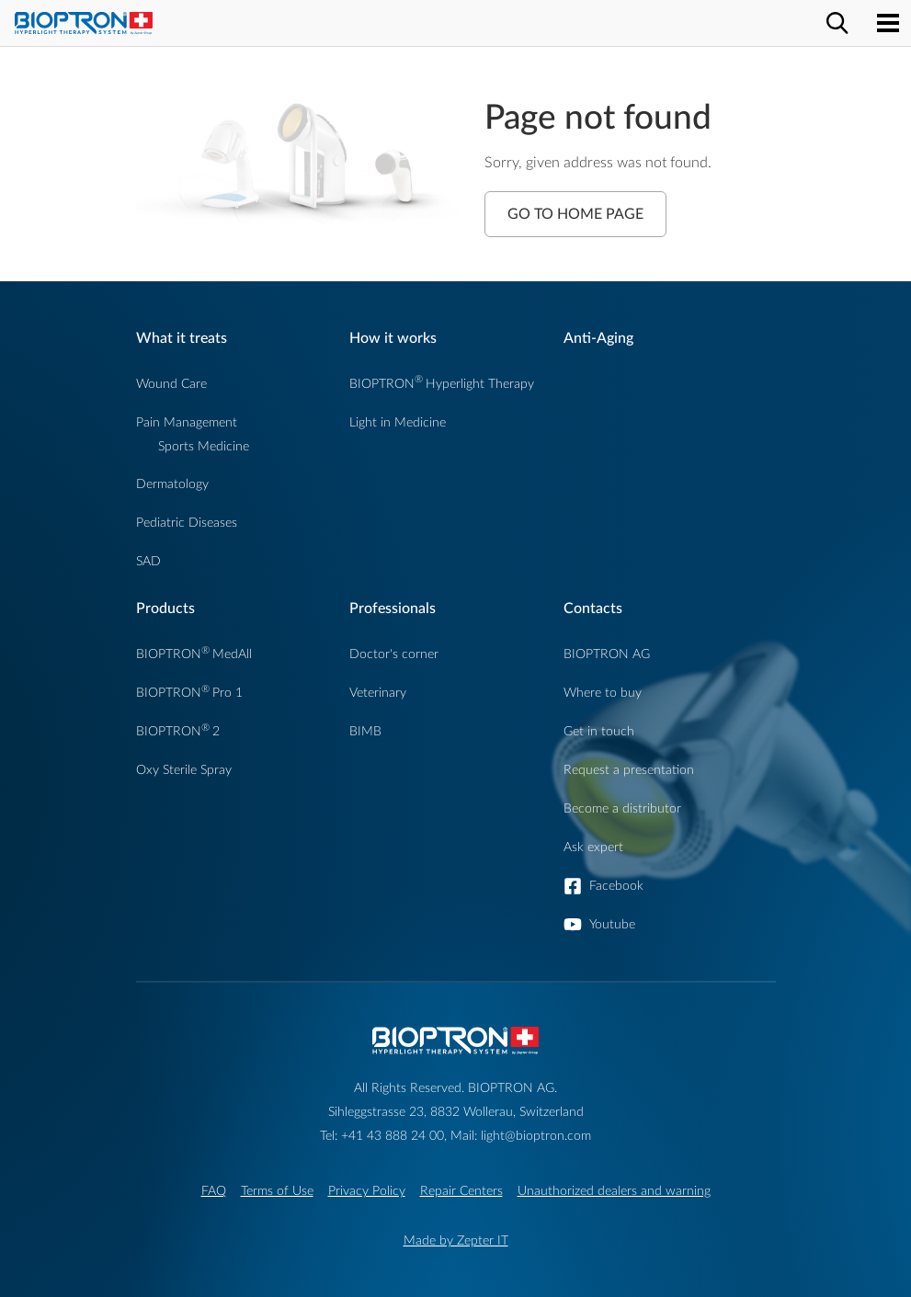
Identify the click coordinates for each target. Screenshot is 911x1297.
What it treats (181, 338)
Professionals (392, 608)
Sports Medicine (203, 446)
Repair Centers (461, 1191)
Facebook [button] (616, 886)
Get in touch (599, 731)
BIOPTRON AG (607, 654)
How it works (393, 338)
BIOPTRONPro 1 (189, 693)
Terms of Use (277, 1191)
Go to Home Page (575, 214)
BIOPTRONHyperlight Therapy (441, 384)
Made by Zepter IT (456, 1240)
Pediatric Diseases (186, 522)
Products (165, 608)
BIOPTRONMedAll (194, 654)
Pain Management (186, 422)
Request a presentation (629, 770)
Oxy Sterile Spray (184, 770)
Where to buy (603, 693)
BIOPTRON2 (178, 731)
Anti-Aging (598, 338)
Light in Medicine (397, 422)
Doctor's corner (393, 654)
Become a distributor (622, 808)
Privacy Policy (366, 1191)
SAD (148, 561)
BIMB (365, 731)
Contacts (593, 608)
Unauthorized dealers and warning (614, 1191)
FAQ (213, 1191)
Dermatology (172, 484)
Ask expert (593, 847)
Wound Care (171, 384)
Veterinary (377, 693)
